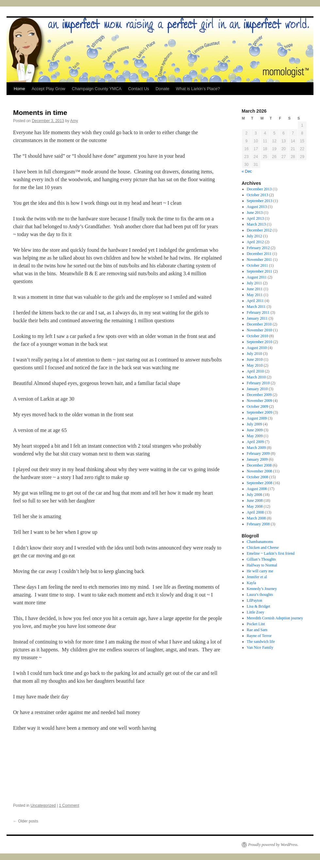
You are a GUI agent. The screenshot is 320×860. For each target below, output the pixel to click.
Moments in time (40, 112)
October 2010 (257, 336)
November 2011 (259, 259)
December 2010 (259, 324)
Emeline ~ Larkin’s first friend (271, 553)
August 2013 (257, 206)
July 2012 (254, 236)
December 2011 (259, 253)
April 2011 (255, 300)
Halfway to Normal (262, 565)
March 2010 (256, 377)
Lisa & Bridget (258, 606)
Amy (74, 121)
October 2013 (257, 195)
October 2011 (257, 265)
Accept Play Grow (48, 88)
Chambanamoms (260, 541)
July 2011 (254, 283)
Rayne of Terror (259, 635)
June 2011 (255, 289)
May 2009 (255, 436)
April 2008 (255, 512)
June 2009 (255, 430)
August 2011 (257, 277)
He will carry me (260, 571)
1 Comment (69, 805)
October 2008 (257, 477)
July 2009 (254, 424)
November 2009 (259, 400)
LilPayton (254, 600)
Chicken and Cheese (263, 547)
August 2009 (257, 418)
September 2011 (259, 271)
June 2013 (255, 212)
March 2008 (256, 518)
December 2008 (259, 465)
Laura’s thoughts (260, 594)
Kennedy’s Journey (262, 588)
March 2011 (256, 306)
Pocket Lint (256, 624)
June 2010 (255, 359)
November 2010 (259, 330)
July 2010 (254, 353)
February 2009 (258, 453)
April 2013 (255, 218)
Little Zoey (255, 612)
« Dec (247, 171)
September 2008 (259, 483)
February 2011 (258, 312)
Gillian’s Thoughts (261, 559)
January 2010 (257, 389)
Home (19, 88)
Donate (162, 88)
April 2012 (255, 242)
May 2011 (255, 295)
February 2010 (258, 383)
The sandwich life (261, 641)
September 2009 (259, 412)
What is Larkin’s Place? (198, 88)
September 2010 (259, 342)
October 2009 (257, 406)
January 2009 (257, 459)
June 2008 (255, 500)
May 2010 (255, 365)
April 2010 (255, 371)
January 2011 (257, 318)
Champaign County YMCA (96, 88)
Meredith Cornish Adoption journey (275, 618)
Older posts (25, 821)
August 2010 (257, 347)
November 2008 (259, 471)
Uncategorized (43, 805)
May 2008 (255, 506)
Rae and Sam (257, 630)
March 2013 (256, 224)
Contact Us (138, 88)
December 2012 (259, 230)
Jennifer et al (257, 577)
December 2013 (259, 189)
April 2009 (255, 441)
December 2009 (259, 394)
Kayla (251, 583)
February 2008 (258, 524)
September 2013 (259, 201)
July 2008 (254, 494)
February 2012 (258, 248)
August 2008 (257, 488)
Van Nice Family (260, 647)
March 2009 (256, 447)
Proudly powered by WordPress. (273, 844)
